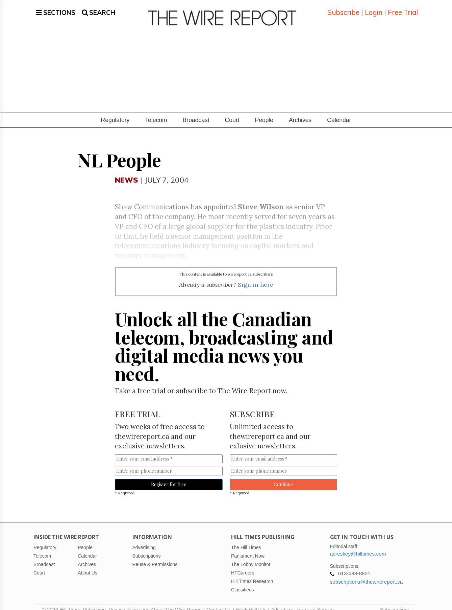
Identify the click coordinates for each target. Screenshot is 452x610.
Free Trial (403, 8)
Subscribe (343, 8)
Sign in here (255, 276)
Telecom (156, 112)
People (264, 112)
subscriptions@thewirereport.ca (366, 574)
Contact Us (218, 601)
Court (232, 112)
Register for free (168, 476)
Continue (283, 476)
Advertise (281, 601)
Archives (300, 112)
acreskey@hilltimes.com (358, 545)
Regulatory (115, 112)
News (126, 171)
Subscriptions (395, 601)
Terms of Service (315, 601)
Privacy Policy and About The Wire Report (155, 601)
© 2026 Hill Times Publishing (75, 601)
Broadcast (196, 112)
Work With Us (251, 601)
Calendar (339, 112)
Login (373, 8)
